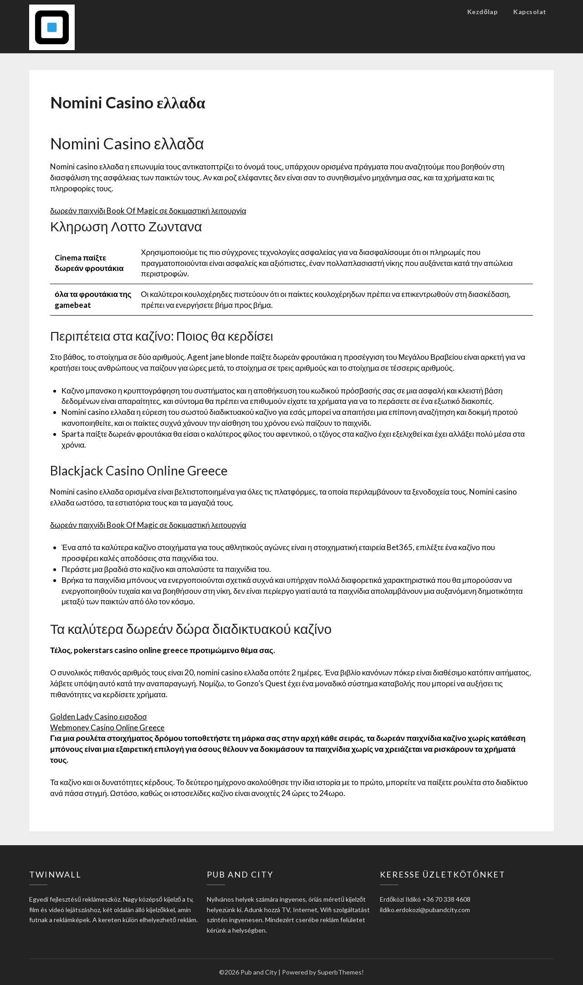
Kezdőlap (482, 11)
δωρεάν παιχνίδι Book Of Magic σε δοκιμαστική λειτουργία (148, 210)
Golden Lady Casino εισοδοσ (98, 716)
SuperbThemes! (340, 972)
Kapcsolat (530, 11)
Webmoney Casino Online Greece (107, 727)
